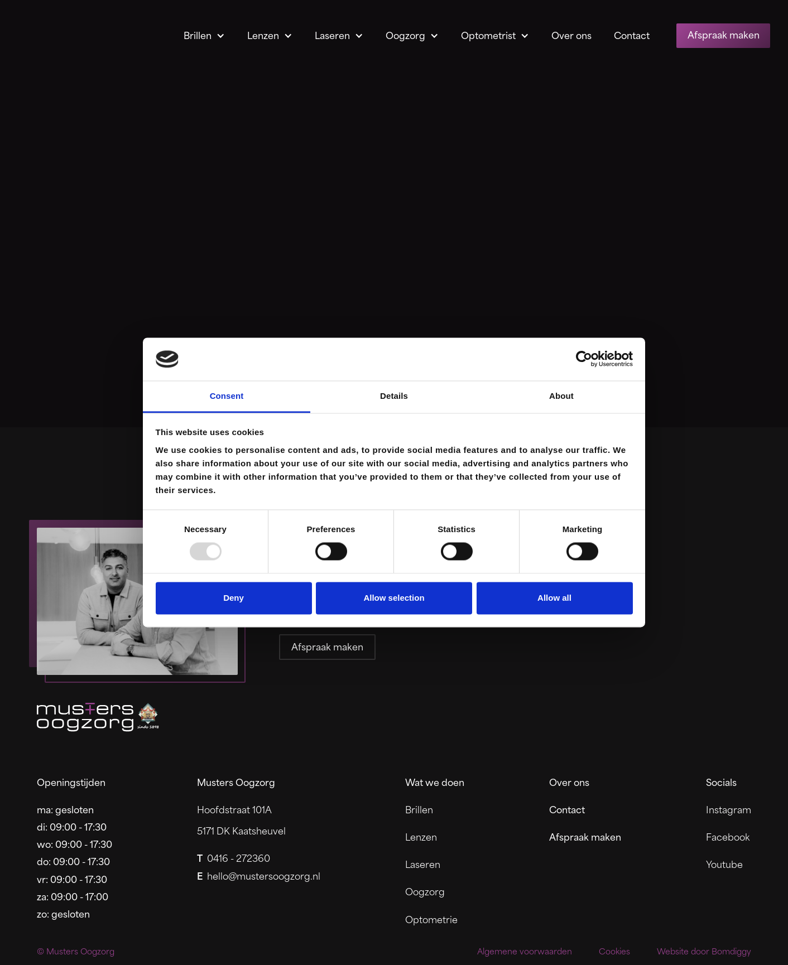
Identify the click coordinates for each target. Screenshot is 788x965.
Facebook (727, 836)
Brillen (198, 34)
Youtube (724, 863)
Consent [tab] (227, 396)
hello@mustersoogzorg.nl (258, 875)
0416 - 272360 (233, 857)
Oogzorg (405, 34)
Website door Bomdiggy (704, 951)
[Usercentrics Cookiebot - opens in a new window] (584, 359)
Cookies (614, 951)
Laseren (332, 34)
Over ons (571, 34)
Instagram (728, 809)
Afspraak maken (724, 34)
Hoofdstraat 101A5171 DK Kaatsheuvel (241, 820)
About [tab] (561, 396)
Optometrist (488, 34)
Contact (632, 34)
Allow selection (393, 597)
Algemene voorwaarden (524, 951)
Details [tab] (394, 396)
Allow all (554, 597)
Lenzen (263, 34)
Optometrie (431, 919)
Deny (233, 597)
